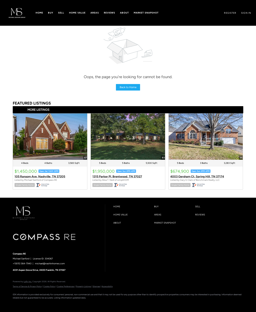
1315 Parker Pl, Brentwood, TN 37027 (117, 176)
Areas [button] (94, 12)
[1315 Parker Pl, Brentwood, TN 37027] (128, 136)
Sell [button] (61, 12)
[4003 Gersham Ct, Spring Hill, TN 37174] (206, 136)
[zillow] (36, 303)
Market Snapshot (146, 12)
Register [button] (230, 13)
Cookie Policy (49, 286)
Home (39, 12)
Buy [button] (50, 12)
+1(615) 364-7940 (22, 263)
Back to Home (128, 87)
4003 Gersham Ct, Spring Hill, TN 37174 (197, 176)
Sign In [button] (246, 13)
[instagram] (45, 303)
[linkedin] (26, 303)
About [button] (124, 12)
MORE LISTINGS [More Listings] (38, 110)
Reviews (109, 12)
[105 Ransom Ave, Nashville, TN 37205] (50, 136)
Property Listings (83, 286)
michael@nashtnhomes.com (50, 263)
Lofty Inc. (28, 281)
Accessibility (107, 286)
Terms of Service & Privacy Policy (27, 286)
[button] (17, 13)
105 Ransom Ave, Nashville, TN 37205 (40, 176)
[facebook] (17, 303)
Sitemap (96, 286)
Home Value (77, 12)
